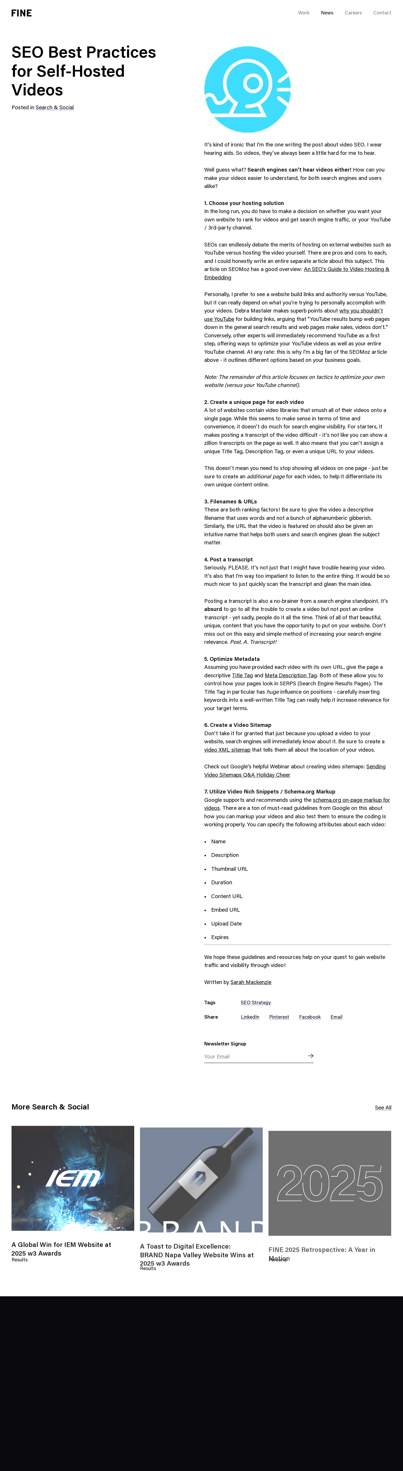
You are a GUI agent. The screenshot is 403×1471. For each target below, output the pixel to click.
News (327, 13)
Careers (353, 13)
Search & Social (55, 108)
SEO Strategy (256, 1003)
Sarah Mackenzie (250, 982)
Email (336, 1017)
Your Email (217, 1057)
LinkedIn (250, 1017)
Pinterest (279, 1017)
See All (383, 1108)
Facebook (310, 1017)
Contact (382, 13)
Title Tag (242, 676)
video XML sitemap (227, 750)
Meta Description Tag (291, 676)
